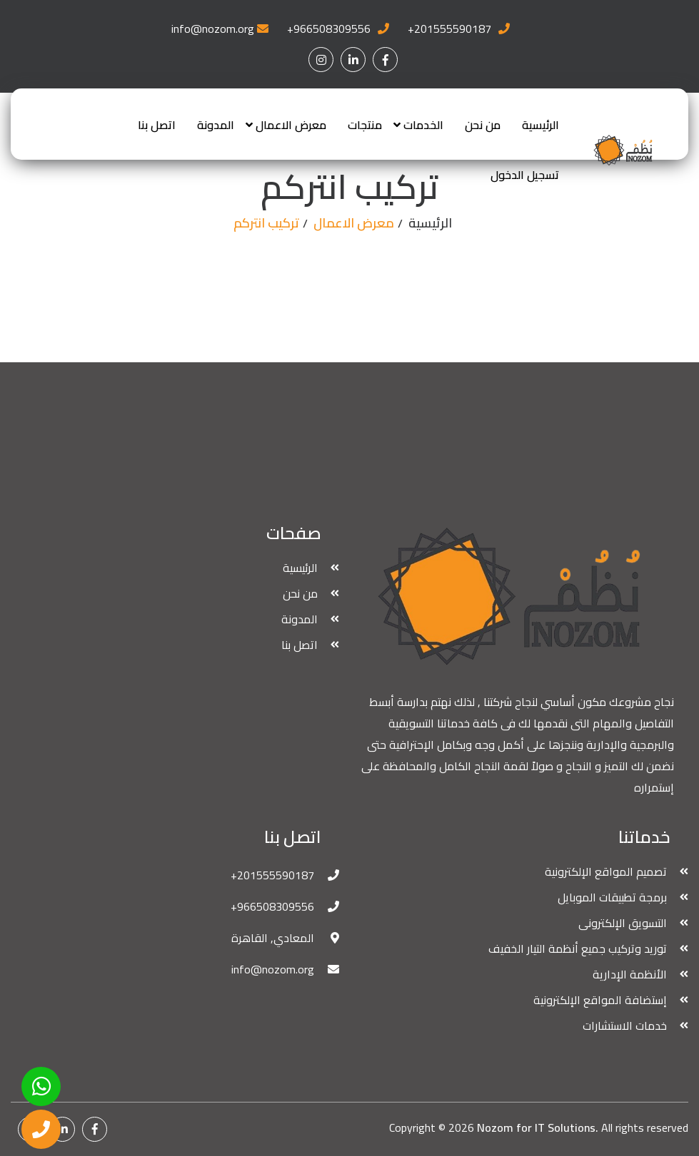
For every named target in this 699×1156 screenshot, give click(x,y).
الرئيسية (540, 124)
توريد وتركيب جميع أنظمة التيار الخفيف (577, 948)
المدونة (215, 124)
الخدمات (423, 124)
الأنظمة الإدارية (630, 974)
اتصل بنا (157, 124)
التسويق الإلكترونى (622, 923)
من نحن (483, 124)
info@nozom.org (212, 28)
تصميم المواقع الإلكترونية (606, 871)
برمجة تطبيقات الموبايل (612, 897)
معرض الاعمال (291, 124)
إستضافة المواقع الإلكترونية (600, 1000)
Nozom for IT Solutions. (537, 1127)
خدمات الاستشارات (625, 1025)
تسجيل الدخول (525, 174)
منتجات (365, 124)
